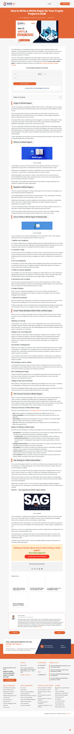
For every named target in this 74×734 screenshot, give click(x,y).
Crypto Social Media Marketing (27, 729)
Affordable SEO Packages (9, 717)
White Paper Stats (59, 726)
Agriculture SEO (7, 731)
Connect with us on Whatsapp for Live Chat (37, 86)
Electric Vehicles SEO (8, 719)
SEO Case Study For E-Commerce (43, 732)
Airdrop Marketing (24, 723)
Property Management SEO (9, 733)
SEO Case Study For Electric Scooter (44, 725)
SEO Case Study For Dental (44, 719)
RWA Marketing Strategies (61, 724)
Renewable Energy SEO (8, 721)
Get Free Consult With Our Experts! (37, 583)
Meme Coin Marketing (25, 731)
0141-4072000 (41, 697)
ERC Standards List (59, 732)
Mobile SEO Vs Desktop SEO (61, 722)
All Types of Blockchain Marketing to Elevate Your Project (59, 708)
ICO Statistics (58, 728)
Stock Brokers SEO (7, 729)
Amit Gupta (26, 17)
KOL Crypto (23, 717)
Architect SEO (6, 727)
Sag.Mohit (63, 677)
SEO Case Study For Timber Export (44, 722)
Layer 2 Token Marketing (26, 727)
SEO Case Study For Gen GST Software (44, 728)
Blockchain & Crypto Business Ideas (62, 718)
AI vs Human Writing (60, 730)
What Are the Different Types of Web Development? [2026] (59, 700)
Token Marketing (24, 733)
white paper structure (36, 421)
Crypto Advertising (59, 721)
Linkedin (40, 656)
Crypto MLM (23, 719)
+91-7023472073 (48, 677)
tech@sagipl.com (42, 704)
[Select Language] (53, 4)
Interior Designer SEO (8, 723)
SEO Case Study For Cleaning (44, 717)
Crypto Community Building (27, 721)
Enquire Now (65, 3)
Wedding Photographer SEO (10, 725)
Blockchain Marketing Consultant (28, 725)
